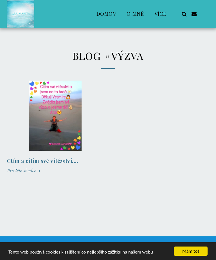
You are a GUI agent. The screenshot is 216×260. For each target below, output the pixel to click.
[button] (184, 14)
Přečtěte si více (24, 170)
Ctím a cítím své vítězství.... (42, 160)
